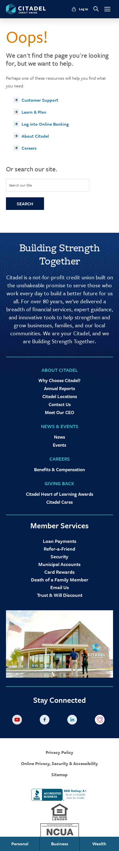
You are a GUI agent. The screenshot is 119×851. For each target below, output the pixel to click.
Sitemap (59, 774)
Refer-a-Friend (59, 548)
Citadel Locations (59, 396)
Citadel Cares (59, 502)
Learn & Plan (34, 112)
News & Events (59, 426)
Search (25, 203)
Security (59, 556)
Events (59, 444)
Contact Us (60, 404)
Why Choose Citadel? (59, 380)
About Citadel (35, 136)
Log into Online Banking (45, 124)
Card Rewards (59, 571)
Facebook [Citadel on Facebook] (46, 721)
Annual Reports (59, 388)
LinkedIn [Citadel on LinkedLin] (73, 721)
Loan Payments (59, 541)
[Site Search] (47, 185)
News (59, 436)
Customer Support (40, 100)
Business (59, 843)
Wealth (99, 843)
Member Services (59, 525)
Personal (19, 843)
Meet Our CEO (59, 412)
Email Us (59, 587)
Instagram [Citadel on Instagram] (101, 721)
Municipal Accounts (59, 564)
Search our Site (20, 185)
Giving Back (59, 483)
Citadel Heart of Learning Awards (59, 494)
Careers (29, 148)
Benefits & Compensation (59, 469)
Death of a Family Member (59, 579)
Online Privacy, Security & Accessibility (59, 763)
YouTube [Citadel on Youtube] (18, 721)
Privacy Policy (59, 752)
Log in (83, 9)
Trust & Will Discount (59, 595)
